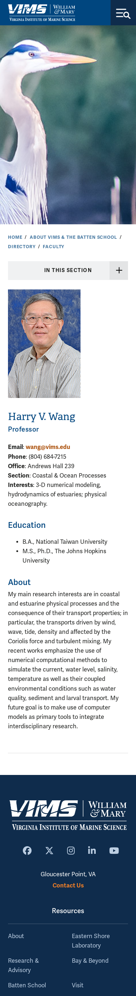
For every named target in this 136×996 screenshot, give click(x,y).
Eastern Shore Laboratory (91, 941)
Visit (77, 985)
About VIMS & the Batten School (73, 237)
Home (15, 237)
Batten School (27, 985)
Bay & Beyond (90, 961)
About (16, 936)
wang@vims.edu (48, 447)
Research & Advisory (23, 965)
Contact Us (68, 885)
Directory (22, 247)
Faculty (53, 247)
